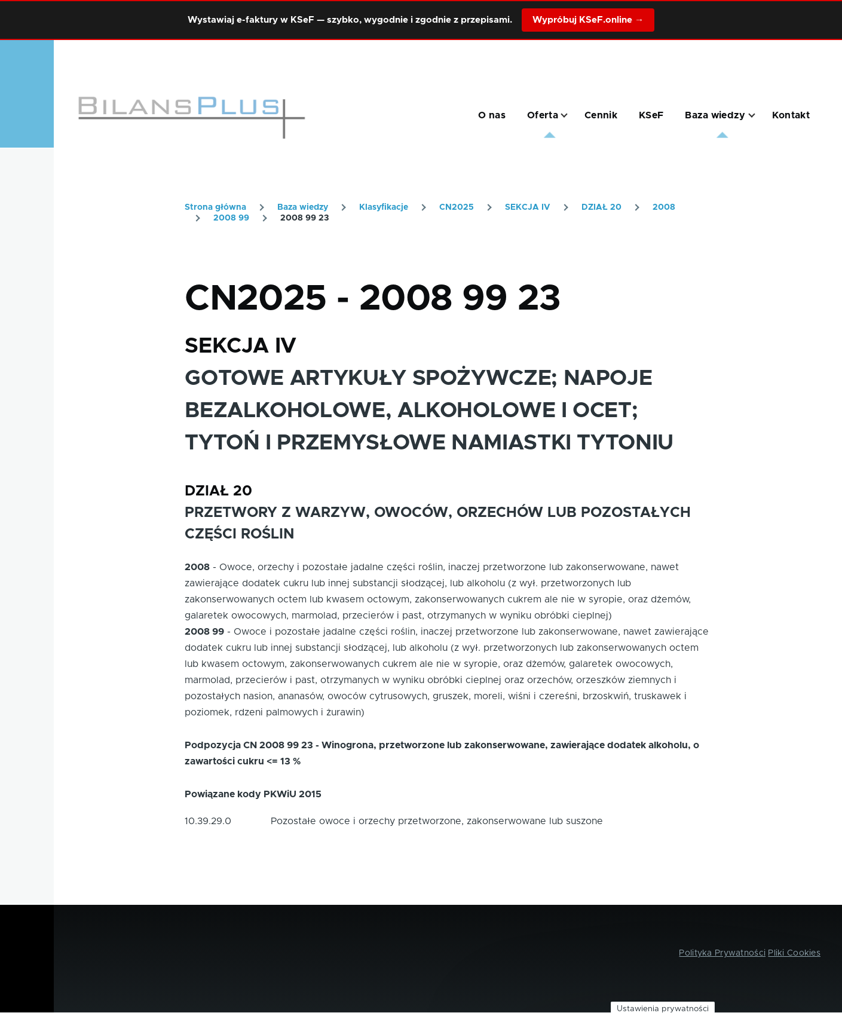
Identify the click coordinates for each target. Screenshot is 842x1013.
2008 (664, 207)
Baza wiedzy (302, 207)
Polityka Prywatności (722, 953)
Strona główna (215, 207)
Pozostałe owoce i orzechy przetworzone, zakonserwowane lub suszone (437, 821)
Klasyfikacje (383, 207)
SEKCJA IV (527, 207)
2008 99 (231, 218)
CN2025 (456, 207)
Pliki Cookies (794, 953)
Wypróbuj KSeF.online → (588, 20)
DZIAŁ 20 (601, 207)
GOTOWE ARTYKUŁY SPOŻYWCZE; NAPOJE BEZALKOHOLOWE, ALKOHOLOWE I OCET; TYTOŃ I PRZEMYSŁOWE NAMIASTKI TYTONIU (429, 411)
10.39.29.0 (208, 821)
